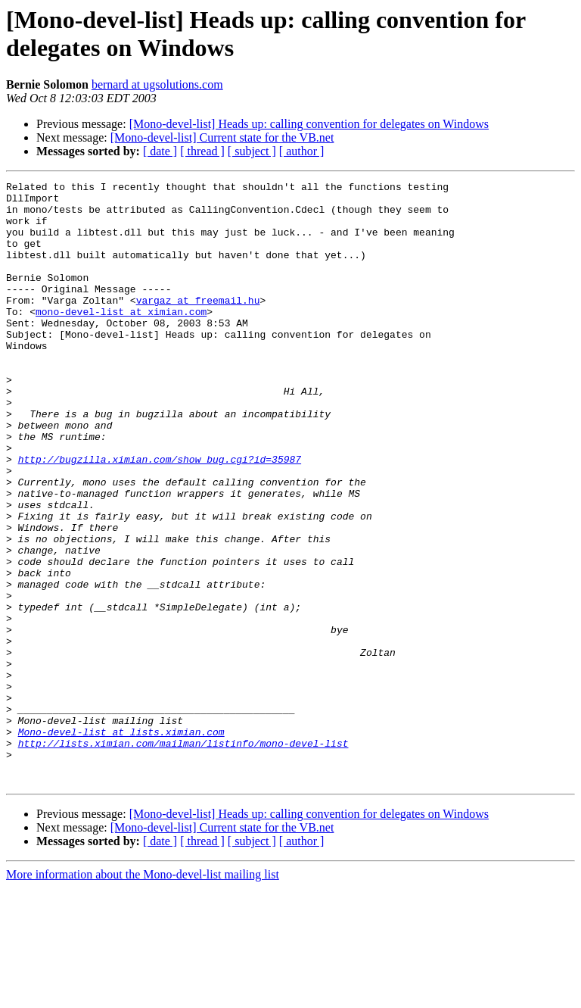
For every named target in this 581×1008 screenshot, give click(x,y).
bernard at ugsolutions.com (157, 84)
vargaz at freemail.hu (198, 325)
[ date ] (160, 151)
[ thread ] (202, 151)
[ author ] (302, 151)
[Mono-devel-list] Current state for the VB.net (222, 137)
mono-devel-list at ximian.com (121, 338)
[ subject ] (252, 151)
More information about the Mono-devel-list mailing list (142, 994)
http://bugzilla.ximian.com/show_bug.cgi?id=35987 (159, 516)
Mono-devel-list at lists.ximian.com (121, 843)
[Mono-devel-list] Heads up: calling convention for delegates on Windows (309, 123)
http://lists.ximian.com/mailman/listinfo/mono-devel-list (183, 856)
